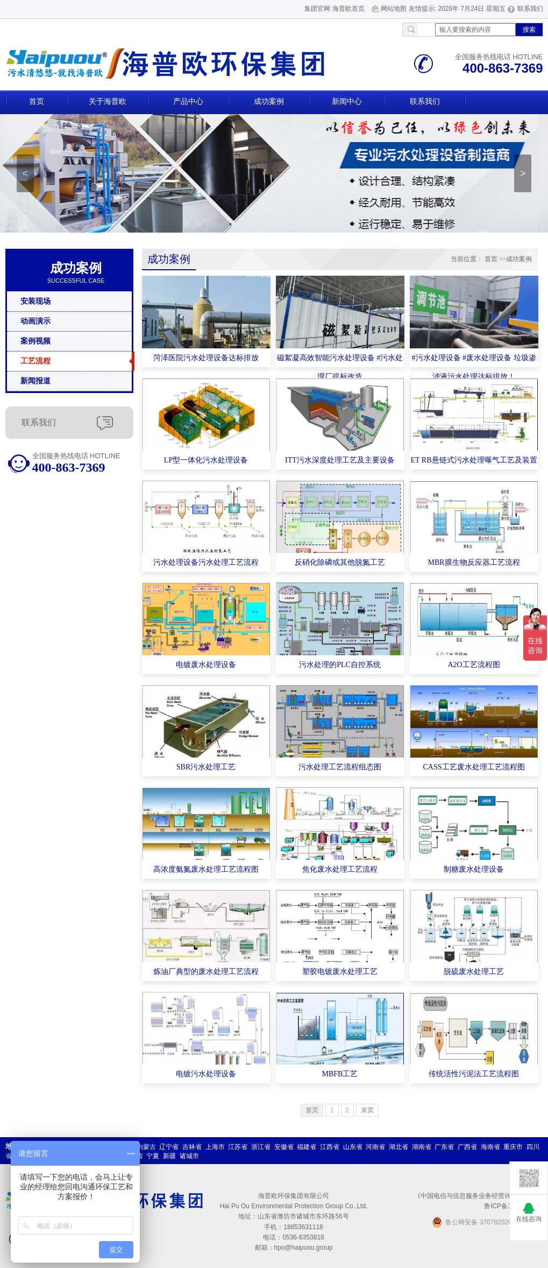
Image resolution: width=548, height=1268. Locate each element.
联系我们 (530, 8)
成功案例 (269, 101)
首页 (36, 101)
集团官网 (317, 8)
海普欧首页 (348, 8)
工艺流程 (35, 361)
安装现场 (35, 301)
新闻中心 (347, 101)
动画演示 (35, 321)
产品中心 (188, 101)
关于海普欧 (107, 101)
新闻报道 (35, 381)
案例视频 (35, 341)
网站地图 (394, 8)
